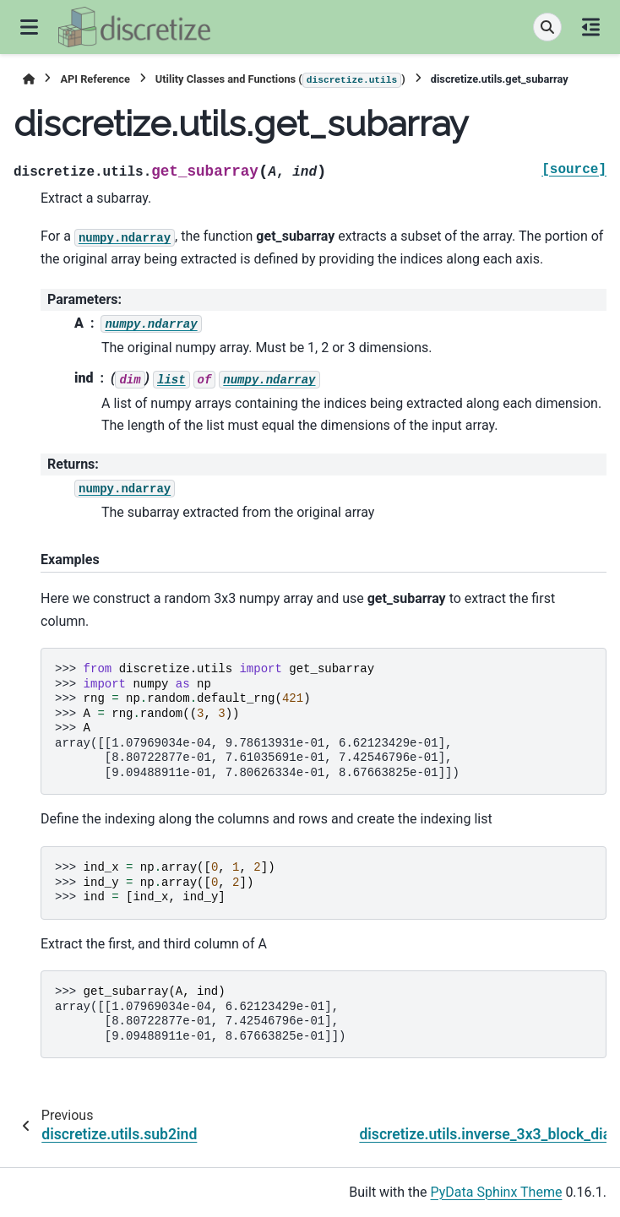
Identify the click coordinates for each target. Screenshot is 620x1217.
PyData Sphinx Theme (497, 1192)
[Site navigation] (29, 27)
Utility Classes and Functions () (280, 80)
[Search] (547, 27)
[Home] (29, 79)
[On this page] (590, 27)
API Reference (94, 79)
